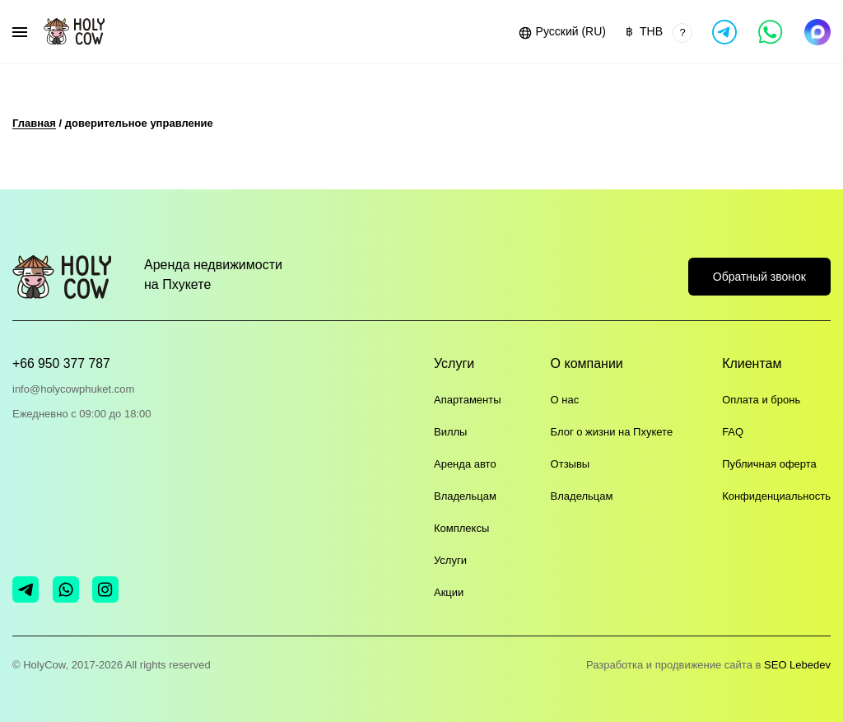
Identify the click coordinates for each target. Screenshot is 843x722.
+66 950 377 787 (62, 363)
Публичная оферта (769, 465)
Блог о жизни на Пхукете (612, 432)
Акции (448, 593)
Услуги (450, 561)
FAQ (732, 432)
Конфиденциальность (776, 497)
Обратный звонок (759, 274)
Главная (34, 123)
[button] (561, 32)
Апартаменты (467, 400)
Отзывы (570, 465)
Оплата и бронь (761, 400)
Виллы (450, 432)
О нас (565, 400)
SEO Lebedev (797, 665)
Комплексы (461, 529)
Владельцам (465, 497)
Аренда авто (465, 465)
